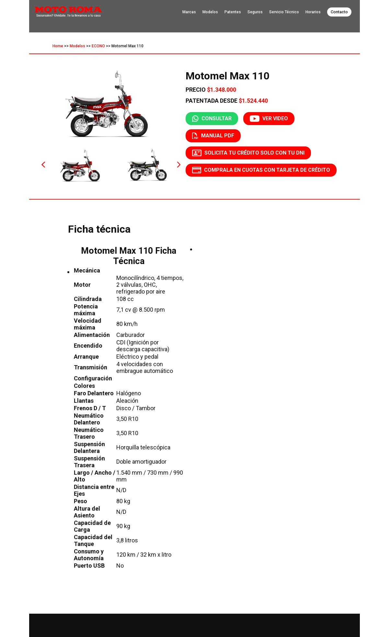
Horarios (313, 12)
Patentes (232, 12)
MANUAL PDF (213, 136)
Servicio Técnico (284, 12)
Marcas (189, 12)
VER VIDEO (269, 118)
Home (57, 46)
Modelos (210, 12)
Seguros (255, 12)
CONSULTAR (212, 118)
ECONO (98, 46)
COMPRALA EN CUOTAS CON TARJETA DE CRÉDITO (261, 170)
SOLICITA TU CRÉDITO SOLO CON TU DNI (248, 153)
